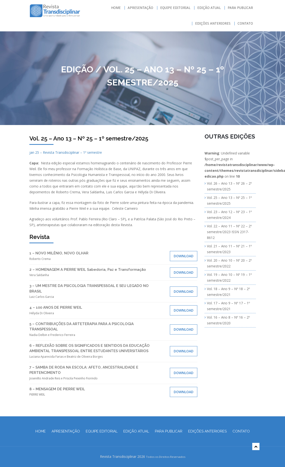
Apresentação (140, 8)
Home (116, 8)
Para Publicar (240, 8)
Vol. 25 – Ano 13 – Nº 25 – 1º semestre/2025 (229, 200)
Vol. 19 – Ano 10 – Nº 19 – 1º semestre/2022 (229, 277)
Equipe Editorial (175, 8)
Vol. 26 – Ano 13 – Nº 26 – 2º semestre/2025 (229, 186)
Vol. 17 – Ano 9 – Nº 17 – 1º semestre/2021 (228, 306)
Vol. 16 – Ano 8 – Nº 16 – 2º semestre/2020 (228, 320)
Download (183, 256)
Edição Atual (209, 8)
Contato (245, 23)
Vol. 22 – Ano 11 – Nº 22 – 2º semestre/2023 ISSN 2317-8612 (229, 232)
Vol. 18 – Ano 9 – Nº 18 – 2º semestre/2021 (228, 291)
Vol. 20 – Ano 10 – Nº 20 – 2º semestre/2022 (229, 263)
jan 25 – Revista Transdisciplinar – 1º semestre (65, 152)
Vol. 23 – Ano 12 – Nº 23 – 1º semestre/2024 (229, 214)
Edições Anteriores (213, 23)
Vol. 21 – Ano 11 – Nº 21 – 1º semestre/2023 (229, 249)
